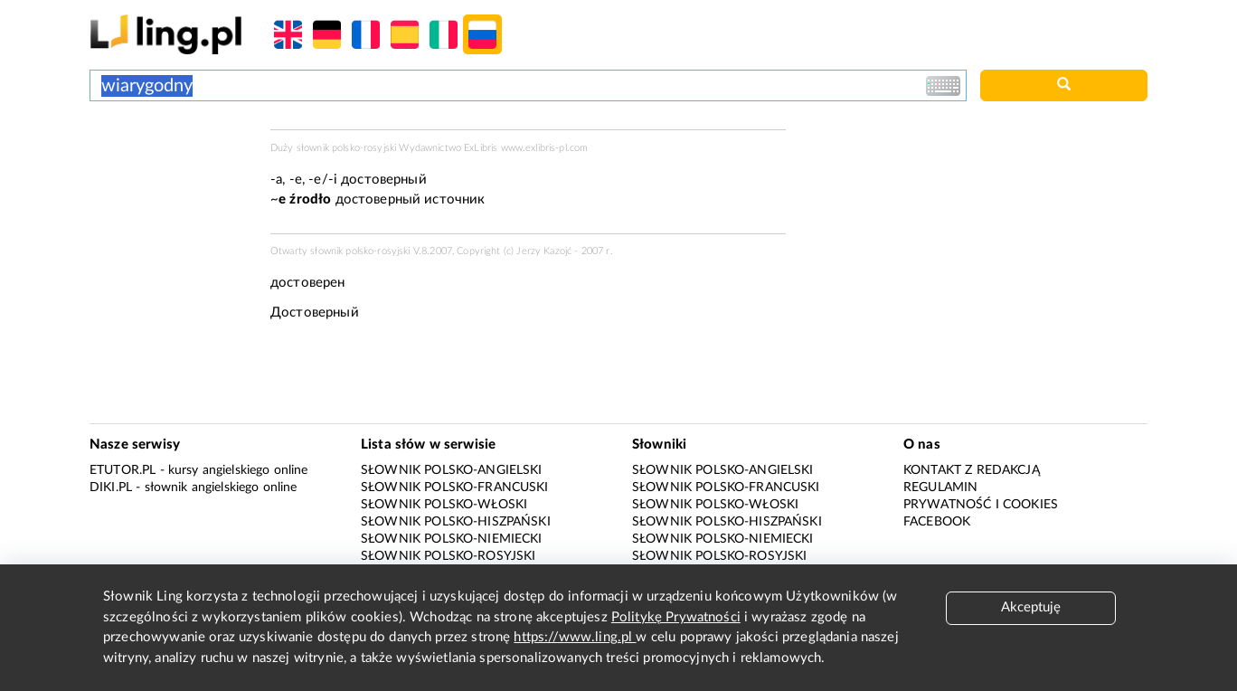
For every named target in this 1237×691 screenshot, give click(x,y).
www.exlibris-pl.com (545, 148)
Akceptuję (1031, 607)
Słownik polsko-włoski (444, 504)
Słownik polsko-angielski (452, 470)
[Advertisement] (171, 197)
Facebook (936, 522)
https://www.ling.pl (575, 637)
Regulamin (940, 487)
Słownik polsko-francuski (455, 487)
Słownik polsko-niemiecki (452, 539)
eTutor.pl (123, 470)
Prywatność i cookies (980, 504)
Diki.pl (111, 487)
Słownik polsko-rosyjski (448, 556)
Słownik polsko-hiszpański (456, 522)
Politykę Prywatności (676, 617)
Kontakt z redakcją (971, 470)
